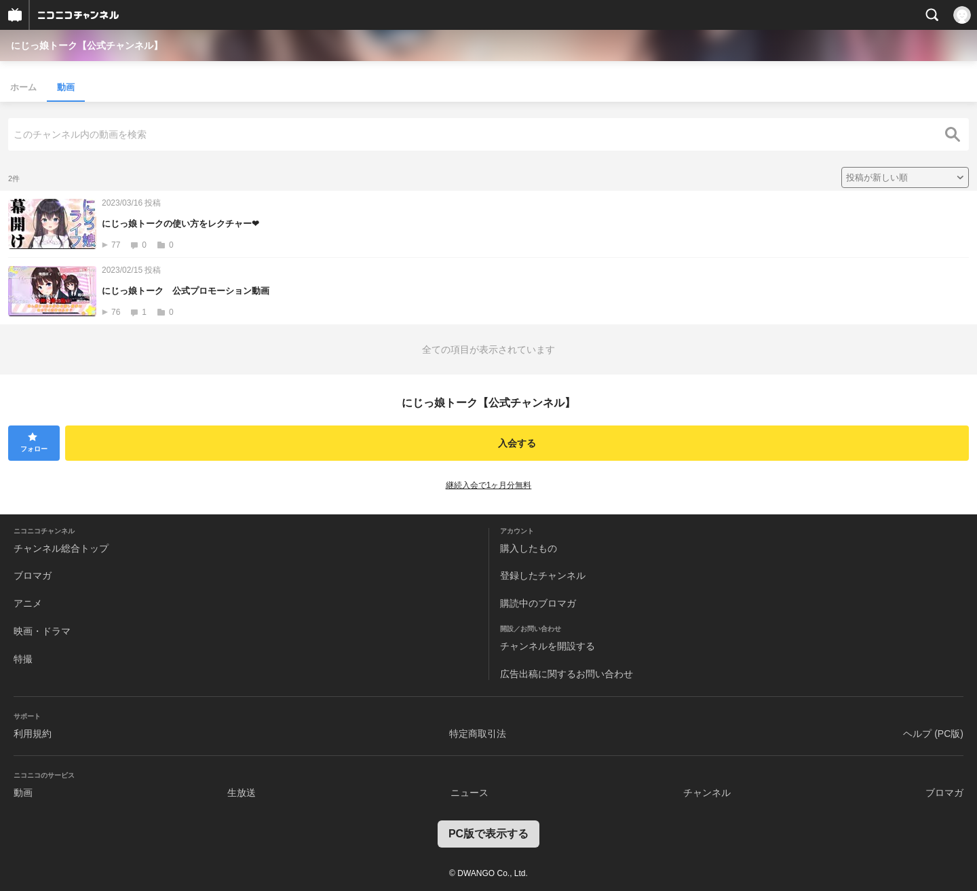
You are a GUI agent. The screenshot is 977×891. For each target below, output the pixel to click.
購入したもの (528, 548)
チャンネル (707, 792)
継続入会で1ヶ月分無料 (489, 485)
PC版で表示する (488, 833)
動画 (66, 87)
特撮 (23, 658)
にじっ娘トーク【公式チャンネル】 (87, 45)
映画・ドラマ (42, 631)
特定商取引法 (477, 733)
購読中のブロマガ (538, 603)
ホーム (23, 87)
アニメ (28, 603)
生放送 (241, 792)
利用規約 (33, 733)
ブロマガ (33, 575)
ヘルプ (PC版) (933, 733)
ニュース (469, 792)
